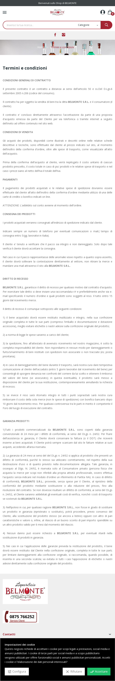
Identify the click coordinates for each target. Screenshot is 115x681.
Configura (16, 671)
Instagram (63, 34)
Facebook (55, 34)
